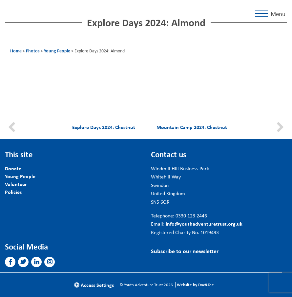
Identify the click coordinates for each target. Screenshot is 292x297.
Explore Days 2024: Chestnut (103, 127)
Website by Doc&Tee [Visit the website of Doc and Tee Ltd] (195, 285)
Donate (13, 168)
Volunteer (16, 184)
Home (16, 50)
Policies (13, 191)
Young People (57, 50)
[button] (10, 262)
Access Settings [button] (94, 284)
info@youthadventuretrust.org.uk (204, 223)
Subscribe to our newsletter (185, 251)
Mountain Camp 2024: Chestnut (191, 127)
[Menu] (271, 14)
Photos (33, 50)
